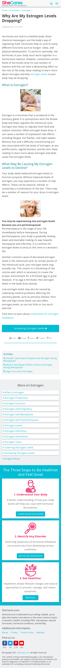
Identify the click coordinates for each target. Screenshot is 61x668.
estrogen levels (38, 74)
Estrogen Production (16, 397)
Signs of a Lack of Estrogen (19, 371)
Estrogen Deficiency (15, 430)
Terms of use (27, 632)
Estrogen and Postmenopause (21, 419)
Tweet (42, 338)
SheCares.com (23, 652)
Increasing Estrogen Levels (29, 328)
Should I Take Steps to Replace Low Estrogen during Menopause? (30, 359)
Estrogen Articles (11, 458)
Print (14, 338)
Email (23, 338)
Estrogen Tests (13, 441)
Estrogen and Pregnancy (18, 408)
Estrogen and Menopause (18, 414)
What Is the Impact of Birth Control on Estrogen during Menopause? (27, 366)
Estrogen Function (14, 403)
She (12, 3)
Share (32, 338)
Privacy (14, 632)
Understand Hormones (30, 513)
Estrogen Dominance (16, 436)
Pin (50, 338)
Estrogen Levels (13, 425)
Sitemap (40, 632)
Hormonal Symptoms (30, 555)
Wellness (30, 597)
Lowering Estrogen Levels (18, 447)
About (5, 632)
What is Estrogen (14, 392)
